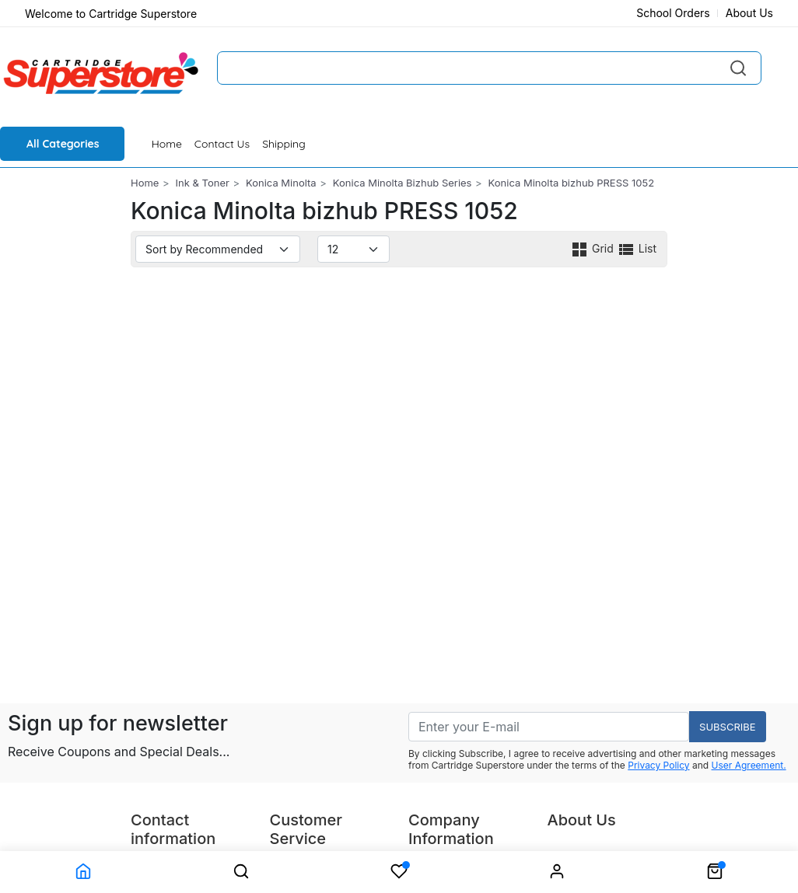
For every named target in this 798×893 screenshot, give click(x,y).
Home (167, 144)
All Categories (63, 144)
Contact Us (222, 144)
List (636, 248)
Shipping (284, 144)
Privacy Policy (658, 765)
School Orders (673, 12)
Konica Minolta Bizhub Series (402, 182)
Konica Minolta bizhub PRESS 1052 (571, 182)
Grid (593, 248)
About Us (749, 12)
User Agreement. (749, 765)
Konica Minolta (281, 182)
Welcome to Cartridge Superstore (111, 13)
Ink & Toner (202, 182)
